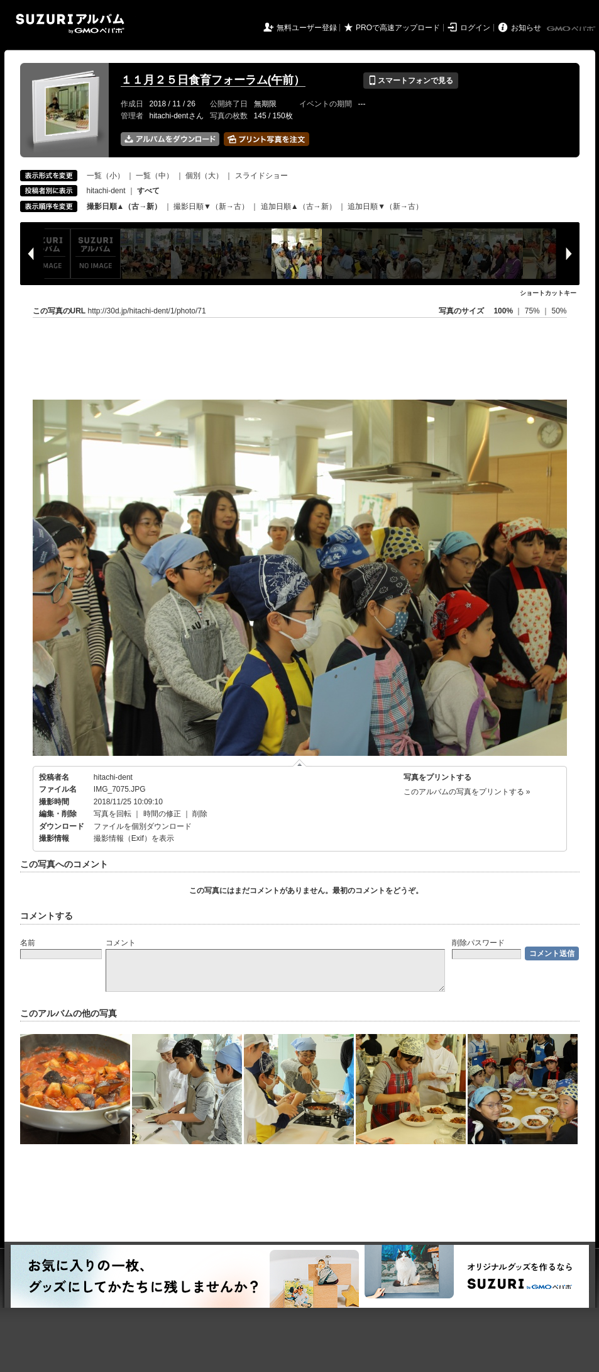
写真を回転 (112, 813)
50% (558, 310)
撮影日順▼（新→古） (211, 206)
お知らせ (526, 27)
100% (503, 310)
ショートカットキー (548, 293)
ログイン (475, 27)
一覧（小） (105, 175)
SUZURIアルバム (70, 23)
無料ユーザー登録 (307, 27)
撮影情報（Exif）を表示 (134, 838)
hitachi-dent (106, 190)
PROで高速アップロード (398, 27)
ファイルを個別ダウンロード (143, 826)
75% (533, 310)
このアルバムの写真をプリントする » (467, 791)
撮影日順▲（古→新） (124, 206)
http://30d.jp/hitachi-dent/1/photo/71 (147, 310)
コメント (121, 942)
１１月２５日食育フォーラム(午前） (213, 80)
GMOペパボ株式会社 (572, 29)
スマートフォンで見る (410, 80)
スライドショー (261, 175)
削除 (199, 813)
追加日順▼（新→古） (385, 206)
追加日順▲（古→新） (298, 206)
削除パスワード (478, 942)
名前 (27, 942)
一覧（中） (154, 175)
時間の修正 (162, 813)
